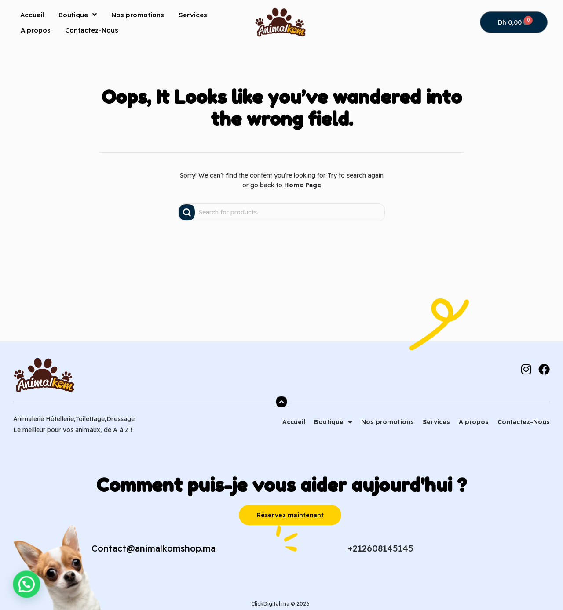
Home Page (302, 185)
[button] (10, 589)
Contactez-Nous (91, 30)
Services (193, 15)
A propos (36, 30)
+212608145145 (380, 548)
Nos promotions (137, 15)
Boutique (77, 14)
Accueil (32, 15)
